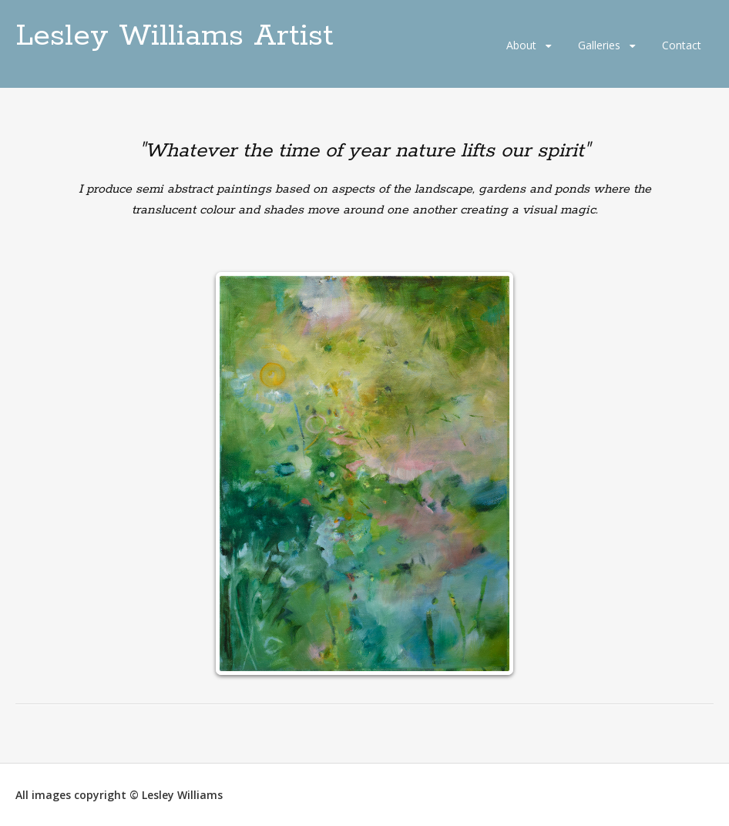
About (521, 45)
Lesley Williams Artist (174, 36)
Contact (681, 45)
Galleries (599, 45)
